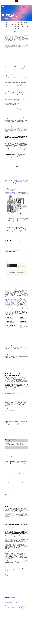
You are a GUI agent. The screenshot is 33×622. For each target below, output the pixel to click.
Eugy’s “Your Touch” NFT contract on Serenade (11, 601)
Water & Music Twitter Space (15, 86)
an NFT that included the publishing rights (11, 300)
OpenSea (24, 467)
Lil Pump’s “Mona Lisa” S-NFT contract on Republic (11, 600)
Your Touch (24, 303)
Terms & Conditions (16, 307)
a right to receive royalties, (11, 302)
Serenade (8, 304)
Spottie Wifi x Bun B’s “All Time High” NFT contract (11, 602)
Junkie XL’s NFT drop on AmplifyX (17, 422)
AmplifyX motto (8, 425)
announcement (26, 436)
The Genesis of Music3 (8, 610)
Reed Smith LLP (15, 180)
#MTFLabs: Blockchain (8, 605)
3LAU (17, 222)
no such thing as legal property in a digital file (22, 182)
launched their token (9, 547)
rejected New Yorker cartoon (14, 192)
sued (15, 490)
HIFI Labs (18, 85)
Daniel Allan (9, 223)
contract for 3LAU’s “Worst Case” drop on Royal (15, 464)
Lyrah (22, 222)
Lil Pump (20, 222)
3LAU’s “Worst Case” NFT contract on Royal (11, 599)
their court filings (23, 484)
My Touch (13, 305)
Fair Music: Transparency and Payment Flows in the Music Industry (13, 608)
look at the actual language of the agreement (16, 443)
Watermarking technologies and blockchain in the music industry (13, 606)
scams (17, 387)
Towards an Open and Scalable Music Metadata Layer (12, 607)
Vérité (23, 222)
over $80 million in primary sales (16, 53)
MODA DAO (14, 390)
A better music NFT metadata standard (10, 611)
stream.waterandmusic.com (8, 51)
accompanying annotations (23, 328)
